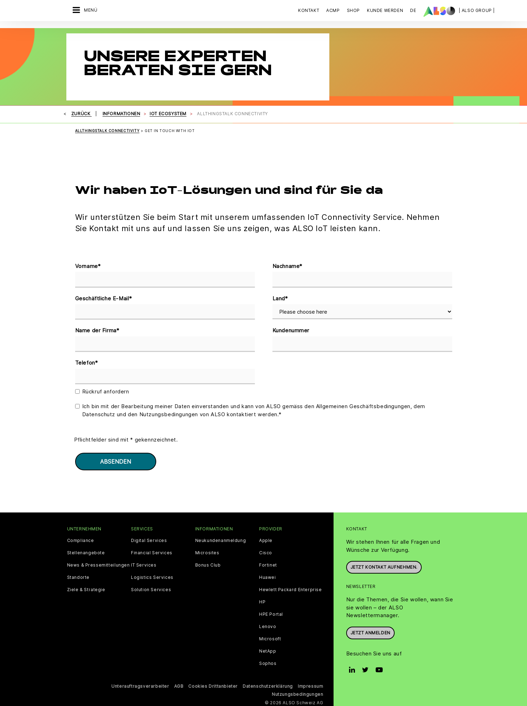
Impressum (310, 684)
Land (280, 297)
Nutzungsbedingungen (297, 692)
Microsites (207, 551)
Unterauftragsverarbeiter (140, 684)
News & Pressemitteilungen (98, 563)
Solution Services (151, 588)
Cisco (265, 551)
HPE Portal (271, 612)
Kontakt (308, 10)
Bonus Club (208, 563)
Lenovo (267, 624)
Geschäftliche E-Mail (103, 297)
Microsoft (270, 637)
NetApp (267, 649)
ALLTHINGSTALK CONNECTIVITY (107, 129)
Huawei (267, 575)
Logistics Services (152, 575)
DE (413, 10)
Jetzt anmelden (370, 631)
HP (262, 600)
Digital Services (149, 538)
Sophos (268, 661)
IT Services (144, 563)
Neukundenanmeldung (220, 538)
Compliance (80, 538)
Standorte (78, 575)
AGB (179, 684)
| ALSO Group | (477, 10)
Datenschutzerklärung (268, 684)
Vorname (88, 265)
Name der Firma (97, 329)
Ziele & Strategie (86, 588)
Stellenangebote (86, 551)
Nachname (287, 265)
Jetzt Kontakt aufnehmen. (383, 565)
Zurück (81, 112)
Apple (265, 538)
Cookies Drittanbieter (213, 684)
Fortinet (268, 563)
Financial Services (151, 551)
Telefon (86, 361)
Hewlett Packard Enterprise (290, 588)
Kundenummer (291, 328)
